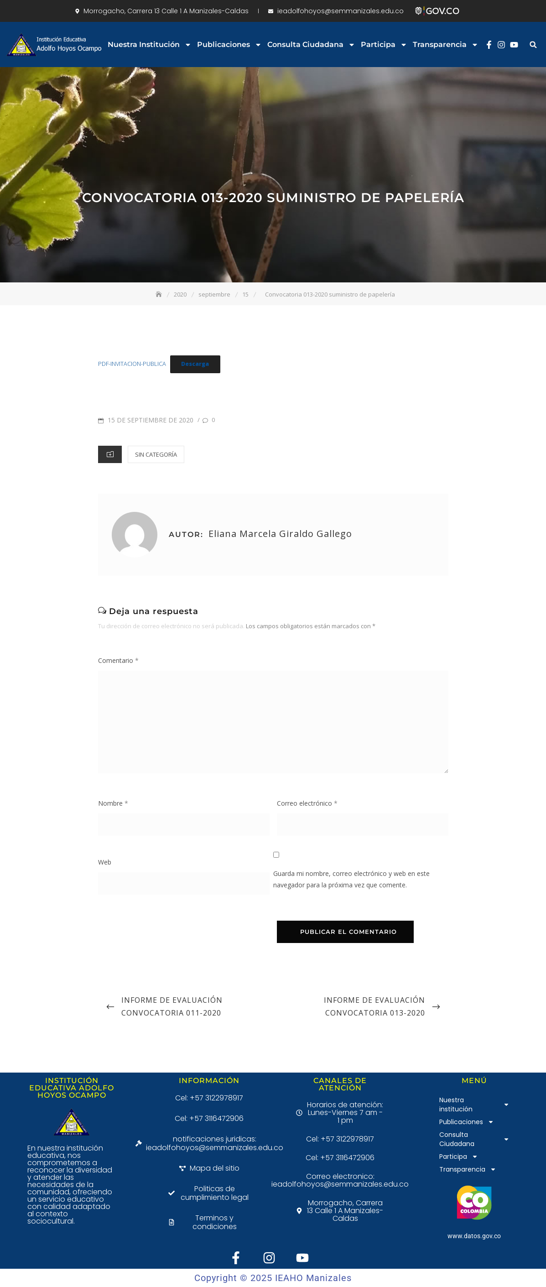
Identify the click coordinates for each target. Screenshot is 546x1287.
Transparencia (445, 44)
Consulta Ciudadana (311, 44)
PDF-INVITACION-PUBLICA (132, 364)
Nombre (113, 803)
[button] (533, 44)
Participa (384, 44)
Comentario (118, 660)
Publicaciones (229, 44)
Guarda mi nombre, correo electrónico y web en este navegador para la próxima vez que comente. (351, 879)
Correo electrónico (307, 803)
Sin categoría (156, 454)
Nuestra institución (150, 44)
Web (104, 862)
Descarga (195, 364)
